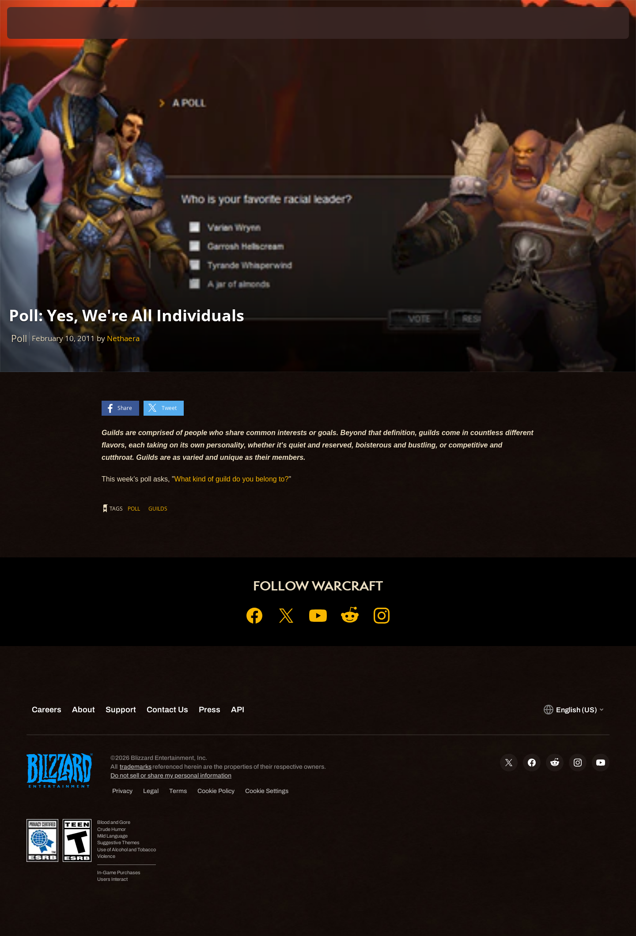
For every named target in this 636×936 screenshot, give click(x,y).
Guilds (157, 508)
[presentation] (39, 23)
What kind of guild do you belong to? (231, 479)
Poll (134, 508)
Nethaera (123, 338)
